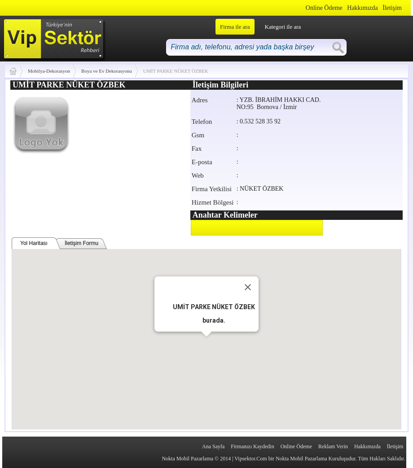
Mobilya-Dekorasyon (49, 71)
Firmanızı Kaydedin (252, 446)
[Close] (248, 287)
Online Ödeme (324, 7)
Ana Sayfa (213, 446)
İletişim (392, 7)
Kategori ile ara (283, 26)
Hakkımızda (362, 7)
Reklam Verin (333, 446)
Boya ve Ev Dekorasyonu (106, 71)
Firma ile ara (235, 26)
